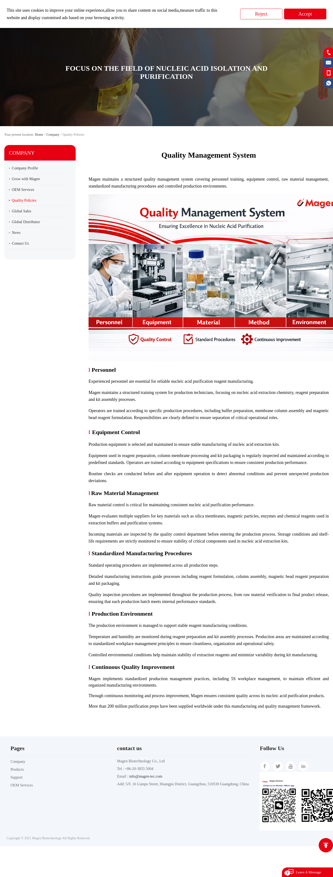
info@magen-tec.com (145, 776)
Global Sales (21, 211)
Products (17, 769)
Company (52, 134)
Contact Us (20, 243)
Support (17, 777)
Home (39, 134)
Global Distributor (26, 222)
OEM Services (23, 190)
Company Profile (25, 168)
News (16, 233)
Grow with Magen (26, 179)
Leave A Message (308, 872)
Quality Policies (24, 200)
